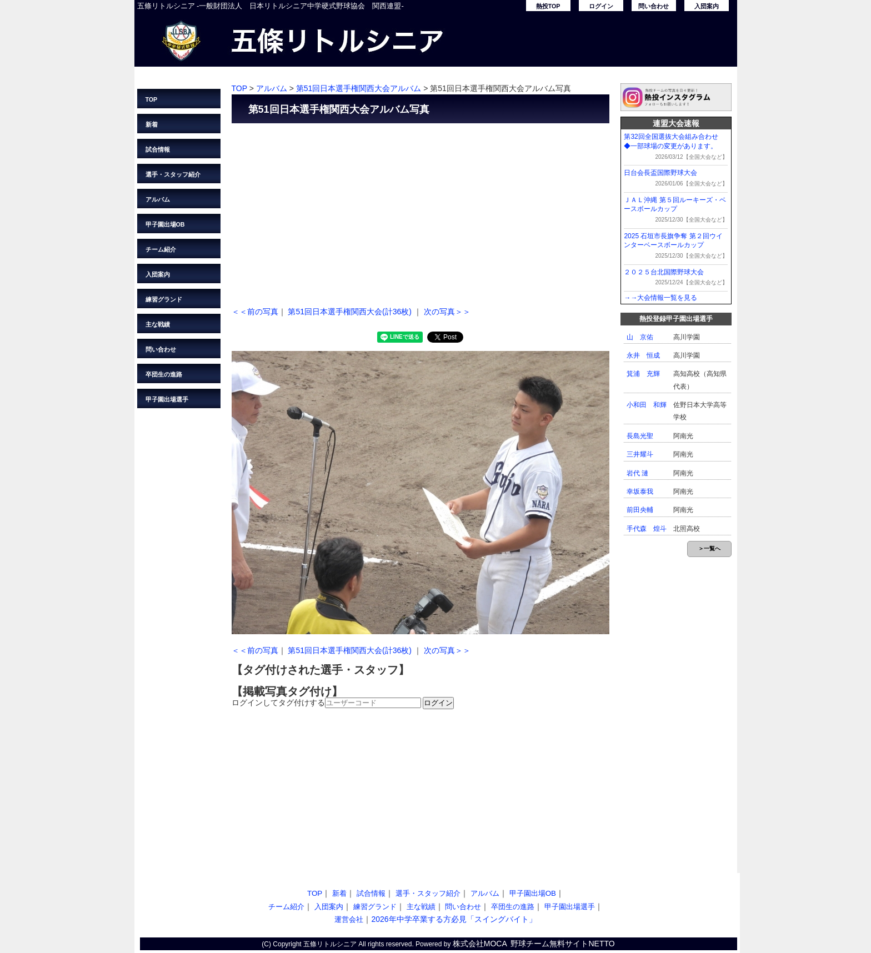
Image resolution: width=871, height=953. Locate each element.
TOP (152, 99)
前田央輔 (640, 510)
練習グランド (164, 299)
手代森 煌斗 (647, 529)
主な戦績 (158, 324)
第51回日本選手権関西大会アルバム (359, 88)
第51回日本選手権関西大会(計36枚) (349, 311)
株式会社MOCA (480, 943)
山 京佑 (640, 337)
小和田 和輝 (647, 405)
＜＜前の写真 (255, 311)
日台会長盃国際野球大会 (660, 173)
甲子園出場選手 (167, 399)
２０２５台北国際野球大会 (664, 272)
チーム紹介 (161, 249)
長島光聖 (640, 436)
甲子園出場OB (165, 224)
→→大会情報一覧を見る (660, 298)
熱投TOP (548, 6)
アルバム (158, 199)
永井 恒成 (643, 355)
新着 (152, 124)
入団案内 (706, 6)
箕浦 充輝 (643, 374)
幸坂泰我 (640, 491)
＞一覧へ (709, 548)
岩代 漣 (637, 473)
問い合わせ (653, 6)
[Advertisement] (420, 212)
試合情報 (158, 149)
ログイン (601, 6)
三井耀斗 (640, 454)
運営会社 (348, 919)
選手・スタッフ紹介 (173, 174)
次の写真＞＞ (447, 311)
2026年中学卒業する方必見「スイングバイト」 (453, 919)
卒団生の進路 (164, 374)
